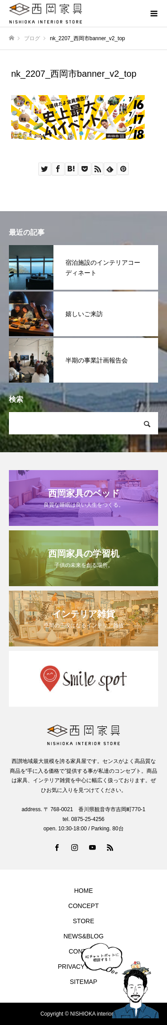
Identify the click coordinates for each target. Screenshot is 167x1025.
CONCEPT (83, 905)
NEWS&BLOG (83, 936)
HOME (83, 890)
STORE (83, 921)
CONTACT (83, 951)
